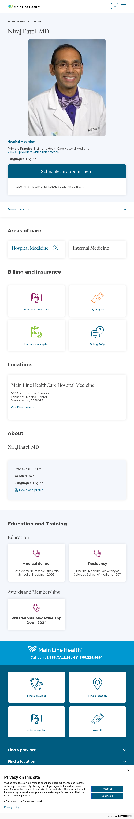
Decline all (107, 796)
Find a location (21, 761)
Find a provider (22, 750)
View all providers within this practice (33, 152)
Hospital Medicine (21, 141)
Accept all (107, 788)
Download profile (40, 490)
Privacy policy (11, 807)
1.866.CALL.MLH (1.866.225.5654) (75, 657)
